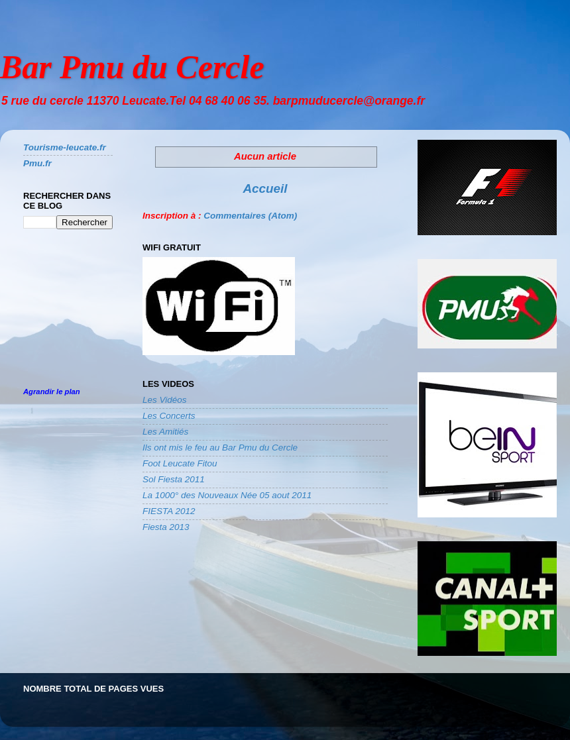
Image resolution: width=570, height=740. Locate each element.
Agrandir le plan (51, 392)
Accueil (265, 188)
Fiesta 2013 (166, 527)
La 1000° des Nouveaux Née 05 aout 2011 (227, 495)
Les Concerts (169, 416)
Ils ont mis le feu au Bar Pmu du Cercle (220, 447)
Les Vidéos (164, 400)
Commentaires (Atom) (250, 216)
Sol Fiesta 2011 (173, 479)
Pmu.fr (37, 163)
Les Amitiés (165, 432)
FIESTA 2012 (169, 511)
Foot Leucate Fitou (179, 463)
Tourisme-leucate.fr (64, 147)
